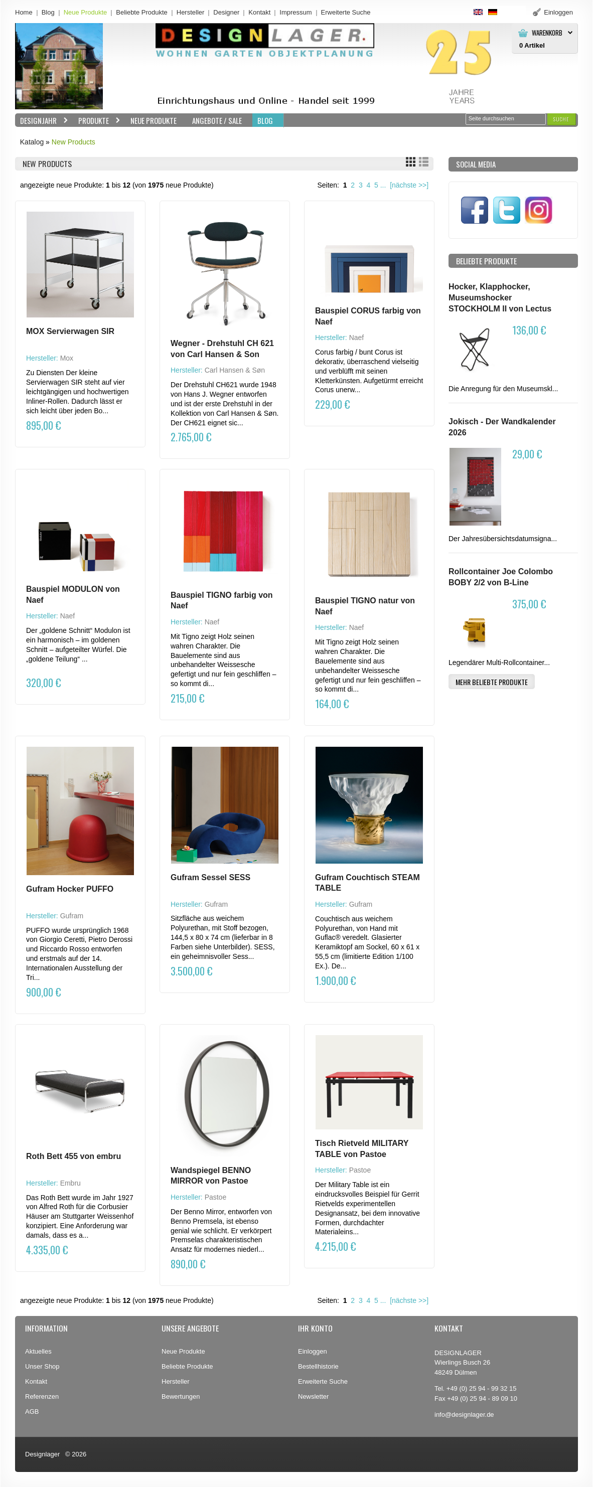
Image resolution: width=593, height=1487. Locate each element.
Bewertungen (181, 1396)
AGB (32, 1411)
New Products (73, 142)
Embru (70, 1183)
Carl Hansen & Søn (235, 370)
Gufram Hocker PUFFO (69, 889)
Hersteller (191, 12)
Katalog (32, 142)
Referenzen (42, 1396)
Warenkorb (547, 33)
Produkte (96, 120)
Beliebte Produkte (142, 12)
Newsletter (313, 1396)
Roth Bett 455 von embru (73, 1156)
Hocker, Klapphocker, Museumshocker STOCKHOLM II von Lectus (500, 297)
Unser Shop (42, 1366)
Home (24, 12)
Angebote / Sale (217, 120)
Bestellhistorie (318, 1366)
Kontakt (259, 12)
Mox (66, 358)
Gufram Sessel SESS (210, 877)
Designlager (42, 1454)
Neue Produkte (85, 12)
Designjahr (41, 120)
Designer (226, 12)
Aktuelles (38, 1351)
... (383, 185)
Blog (48, 12)
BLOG (265, 120)
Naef (356, 338)
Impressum (295, 12)
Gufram (72, 916)
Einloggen (312, 1351)
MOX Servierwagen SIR (70, 331)
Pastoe (216, 1197)
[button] (561, 119)
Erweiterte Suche (323, 1381)
